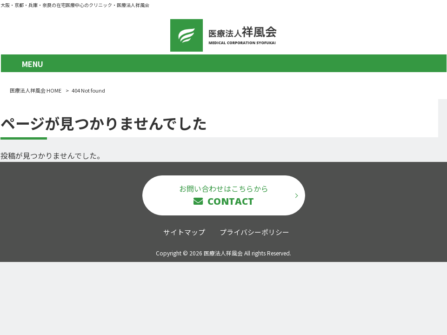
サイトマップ (184, 232)
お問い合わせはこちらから (223, 195)
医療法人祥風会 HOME (35, 90)
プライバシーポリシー (254, 232)
